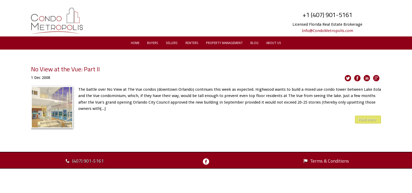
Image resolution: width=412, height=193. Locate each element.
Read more (367, 119)
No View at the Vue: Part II (65, 69)
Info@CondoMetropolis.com (327, 30)
